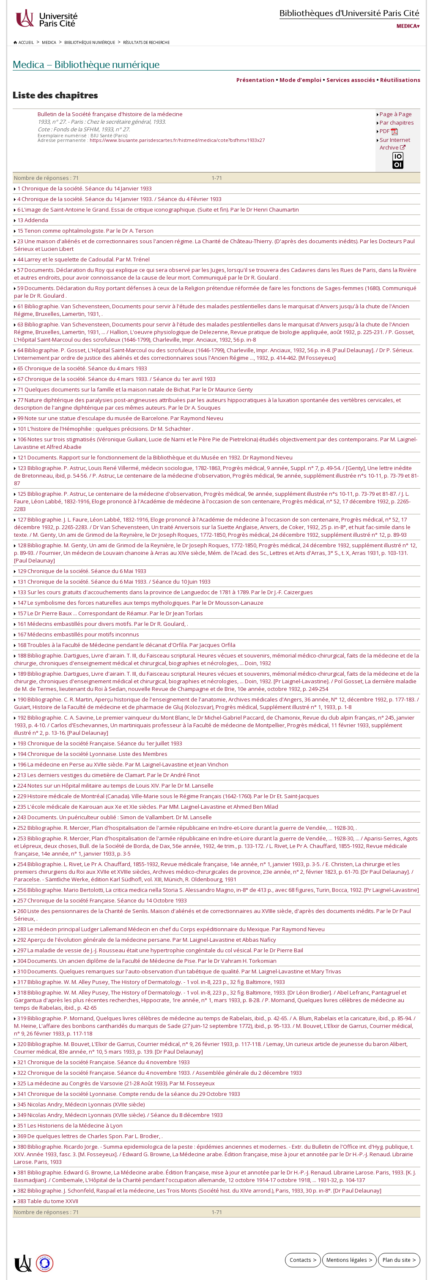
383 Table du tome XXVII (46, 1201)
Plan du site (397, 1259)
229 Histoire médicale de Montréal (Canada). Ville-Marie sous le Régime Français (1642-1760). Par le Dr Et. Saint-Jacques (166, 796)
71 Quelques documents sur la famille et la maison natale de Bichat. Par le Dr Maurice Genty (133, 389)
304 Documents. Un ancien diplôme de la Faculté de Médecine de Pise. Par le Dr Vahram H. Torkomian (145, 961)
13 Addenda (31, 220)
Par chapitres (397, 122)
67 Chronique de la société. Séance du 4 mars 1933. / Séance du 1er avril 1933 (115, 379)
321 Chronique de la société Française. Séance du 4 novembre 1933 (102, 1062)
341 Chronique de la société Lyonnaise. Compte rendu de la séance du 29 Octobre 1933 (127, 1094)
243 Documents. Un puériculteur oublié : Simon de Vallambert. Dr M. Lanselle (113, 817)
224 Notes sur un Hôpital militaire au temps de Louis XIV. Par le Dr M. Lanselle (114, 785)
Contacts (300, 1259)
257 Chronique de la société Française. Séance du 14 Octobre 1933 (100, 900)
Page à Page (396, 114)
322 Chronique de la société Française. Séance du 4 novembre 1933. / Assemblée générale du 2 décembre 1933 (158, 1072)
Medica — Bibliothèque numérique (86, 64)
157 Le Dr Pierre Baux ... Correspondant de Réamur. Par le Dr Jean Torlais (108, 613)
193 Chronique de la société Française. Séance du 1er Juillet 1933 (98, 743)
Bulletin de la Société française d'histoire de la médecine (110, 114)
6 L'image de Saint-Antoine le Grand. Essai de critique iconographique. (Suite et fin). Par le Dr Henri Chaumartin (156, 209)
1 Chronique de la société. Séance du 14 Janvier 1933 (83, 188)
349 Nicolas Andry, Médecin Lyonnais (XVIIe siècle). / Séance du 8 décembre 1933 (118, 1115)
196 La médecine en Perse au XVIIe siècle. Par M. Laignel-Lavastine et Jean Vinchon (121, 764)
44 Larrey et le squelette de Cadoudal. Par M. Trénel (82, 259)
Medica (407, 26)
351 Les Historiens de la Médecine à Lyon (68, 1125)
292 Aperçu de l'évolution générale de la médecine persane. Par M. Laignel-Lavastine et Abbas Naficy (145, 939)
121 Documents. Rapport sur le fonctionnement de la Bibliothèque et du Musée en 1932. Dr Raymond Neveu (153, 457)
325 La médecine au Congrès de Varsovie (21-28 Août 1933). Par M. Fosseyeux (114, 1083)
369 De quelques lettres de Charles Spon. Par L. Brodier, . (88, 1136)
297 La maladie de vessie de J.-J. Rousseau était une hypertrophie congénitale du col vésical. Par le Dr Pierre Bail (158, 950)
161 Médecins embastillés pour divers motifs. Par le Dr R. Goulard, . (101, 624)
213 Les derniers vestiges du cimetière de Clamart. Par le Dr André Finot (107, 775)
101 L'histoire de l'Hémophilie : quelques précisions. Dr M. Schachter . (103, 428)
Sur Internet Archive (395, 143)
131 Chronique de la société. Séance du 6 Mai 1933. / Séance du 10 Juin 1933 (112, 581)
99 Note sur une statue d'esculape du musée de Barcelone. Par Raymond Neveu (118, 418)
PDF (389, 131)
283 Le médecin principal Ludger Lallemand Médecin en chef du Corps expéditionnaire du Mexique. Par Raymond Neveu (169, 929)
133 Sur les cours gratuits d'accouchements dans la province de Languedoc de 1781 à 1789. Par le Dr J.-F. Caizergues (163, 592)
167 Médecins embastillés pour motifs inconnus (76, 634)
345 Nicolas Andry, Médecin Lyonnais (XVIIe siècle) (79, 1104)
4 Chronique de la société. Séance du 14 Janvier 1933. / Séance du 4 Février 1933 (118, 199)
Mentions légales (346, 1259)
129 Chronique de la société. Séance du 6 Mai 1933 (80, 571)
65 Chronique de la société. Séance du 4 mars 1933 (80, 368)
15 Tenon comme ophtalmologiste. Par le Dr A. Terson (83, 230)
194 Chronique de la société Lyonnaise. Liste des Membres (90, 754)
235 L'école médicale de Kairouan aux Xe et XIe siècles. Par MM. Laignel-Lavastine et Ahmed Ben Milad (146, 806)
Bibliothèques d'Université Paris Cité (349, 13)
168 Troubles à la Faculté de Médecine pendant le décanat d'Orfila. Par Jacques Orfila (125, 645)
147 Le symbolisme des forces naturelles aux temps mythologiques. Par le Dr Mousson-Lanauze (138, 602)
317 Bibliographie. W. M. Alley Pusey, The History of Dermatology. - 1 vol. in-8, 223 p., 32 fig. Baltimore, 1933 (149, 982)
